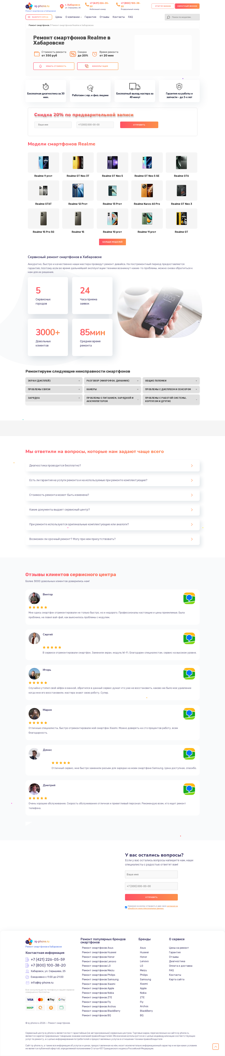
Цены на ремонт (179, 947)
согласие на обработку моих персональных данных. (153, 907)
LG (141, 965)
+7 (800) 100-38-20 (48, 965)
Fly (141, 1001)
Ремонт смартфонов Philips (98, 974)
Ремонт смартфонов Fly (96, 1001)
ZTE (142, 997)
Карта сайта (176, 979)
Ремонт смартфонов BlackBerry (101, 1010)
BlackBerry (146, 1010)
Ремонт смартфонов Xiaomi (98, 983)
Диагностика (177, 961)
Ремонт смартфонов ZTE (97, 997)
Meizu (143, 970)
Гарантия (90, 16)
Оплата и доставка (180, 965)
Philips (144, 974)
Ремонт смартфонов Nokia (98, 992)
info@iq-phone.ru (42, 982)
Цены (58, 16)
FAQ (130, 16)
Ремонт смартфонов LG (96, 965)
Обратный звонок (187, 6)
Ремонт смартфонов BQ (96, 1015)
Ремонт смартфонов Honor (98, 956)
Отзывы (104, 16)
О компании (72, 16)
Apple (143, 988)
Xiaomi (144, 983)
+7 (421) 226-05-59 (48, 959)
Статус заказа (163, 6)
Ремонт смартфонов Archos (99, 1006)
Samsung (145, 979)
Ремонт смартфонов (39, 25)
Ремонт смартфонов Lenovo (99, 961)
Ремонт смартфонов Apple (98, 988)
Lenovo (144, 961)
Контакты (119, 16)
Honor (143, 956)
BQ (141, 1015)
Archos (144, 1006)
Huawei (144, 952)
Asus (143, 947)
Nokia (143, 992)
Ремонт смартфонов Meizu (98, 970)
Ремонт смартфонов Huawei (99, 952)
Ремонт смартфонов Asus (97, 947)
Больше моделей (112, 242)
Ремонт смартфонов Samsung (100, 979)
